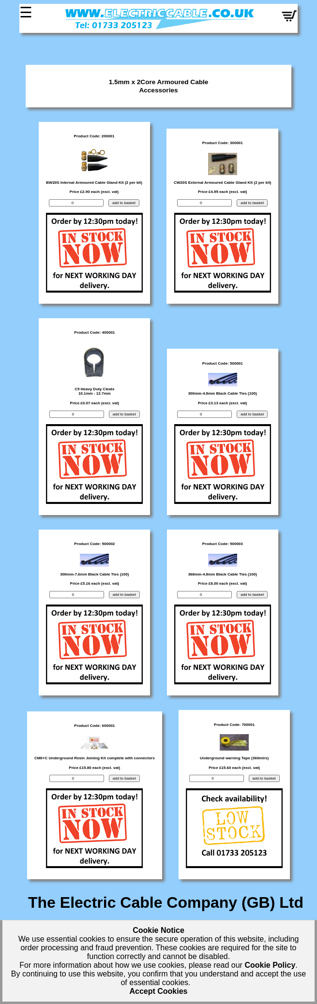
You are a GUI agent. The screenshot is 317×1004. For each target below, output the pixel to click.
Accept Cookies (158, 991)
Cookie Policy (269, 965)
